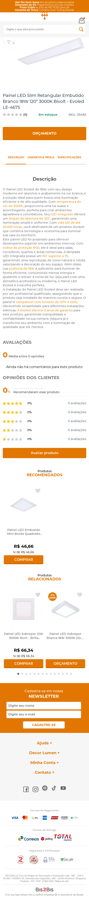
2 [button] (22, 674)
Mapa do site (62, 881)
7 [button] (43, 674)
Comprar (23, 560)
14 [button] (71, 674)
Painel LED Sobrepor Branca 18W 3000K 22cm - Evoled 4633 (65, 637)
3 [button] (26, 674)
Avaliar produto (44, 453)
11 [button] (59, 674)
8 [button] (47, 674)
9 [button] (51, 674)
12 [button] (63, 674)
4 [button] (30, 674)
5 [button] (34, 674)
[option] (9, 42)
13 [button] (67, 674)
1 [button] (18, 674)
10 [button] (55, 674)
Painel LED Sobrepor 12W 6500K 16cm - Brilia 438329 (23, 637)
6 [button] (38, 674)
